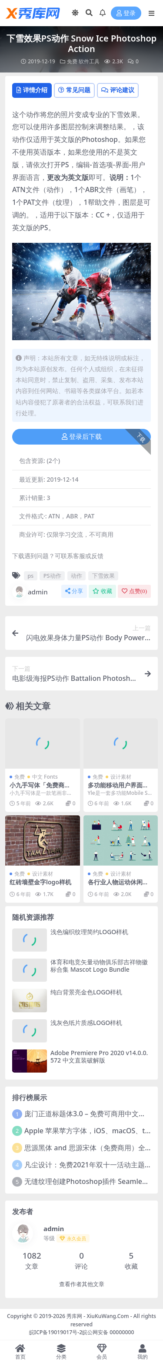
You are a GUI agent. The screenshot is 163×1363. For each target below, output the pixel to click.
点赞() (134, 591)
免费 (72, 61)
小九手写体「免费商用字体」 (40, 789)
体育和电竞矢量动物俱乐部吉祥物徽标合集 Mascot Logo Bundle (99, 965)
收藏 (102, 591)
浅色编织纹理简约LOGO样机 (89, 932)
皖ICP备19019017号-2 (56, 1332)
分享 (74, 591)
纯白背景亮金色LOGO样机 (86, 992)
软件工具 (89, 61)
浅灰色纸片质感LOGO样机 (86, 1022)
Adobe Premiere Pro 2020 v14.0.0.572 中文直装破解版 (99, 1056)
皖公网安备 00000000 (108, 1332)
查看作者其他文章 (81, 1284)
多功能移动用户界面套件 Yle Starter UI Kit (118, 789)
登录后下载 (82, 436)
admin (30, 592)
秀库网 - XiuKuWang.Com (98, 1316)
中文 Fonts (45, 776)
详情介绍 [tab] (32, 90)
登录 (126, 13)
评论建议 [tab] (117, 90)
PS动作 (52, 576)
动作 (76, 576)
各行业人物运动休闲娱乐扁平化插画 (118, 886)
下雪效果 (103, 576)
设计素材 (120, 776)
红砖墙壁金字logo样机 (40, 882)
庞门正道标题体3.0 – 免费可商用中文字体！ (92, 1113)
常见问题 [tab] (74, 90)
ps (30, 576)
